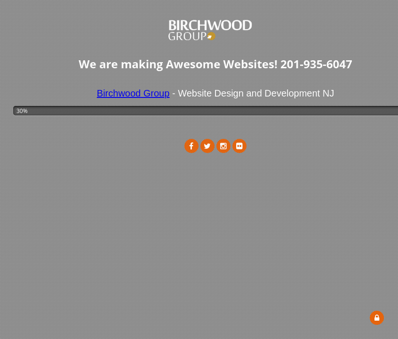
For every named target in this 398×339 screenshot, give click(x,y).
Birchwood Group (133, 93)
